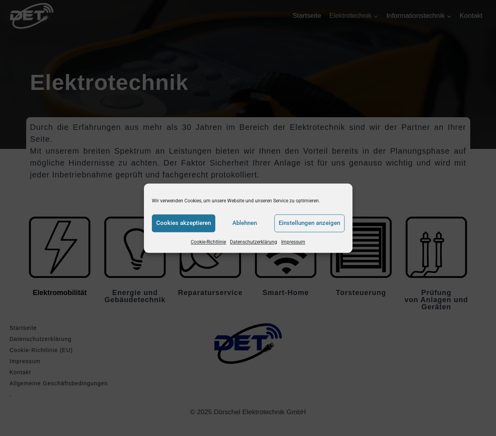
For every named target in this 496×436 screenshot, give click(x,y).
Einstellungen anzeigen (309, 223)
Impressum (293, 242)
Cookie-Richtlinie (208, 242)
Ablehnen (244, 223)
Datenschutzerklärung (253, 242)
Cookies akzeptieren (183, 223)
